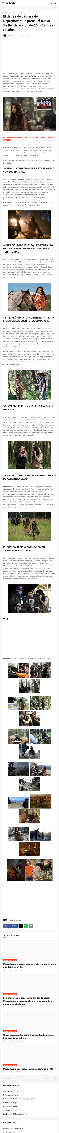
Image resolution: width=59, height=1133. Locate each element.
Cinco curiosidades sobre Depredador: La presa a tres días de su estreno (28, 1036)
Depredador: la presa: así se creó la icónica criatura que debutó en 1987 (29, 965)
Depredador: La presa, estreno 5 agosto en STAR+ (28, 1069)
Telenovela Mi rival (9, 1110)
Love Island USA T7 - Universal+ (13, 1091)
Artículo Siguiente (51, 1079)
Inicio (5, 12)
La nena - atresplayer (10, 1103)
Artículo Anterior (7, 1079)
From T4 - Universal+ (10, 1106)
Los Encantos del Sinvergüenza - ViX (15, 1114)
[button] (3, 3)
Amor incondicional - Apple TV (13, 1128)
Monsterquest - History (11, 1095)
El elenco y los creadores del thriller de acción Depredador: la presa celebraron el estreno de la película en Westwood (27, 1001)
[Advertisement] (29, 55)
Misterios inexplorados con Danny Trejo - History (19, 1099)
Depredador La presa (16, 12)
